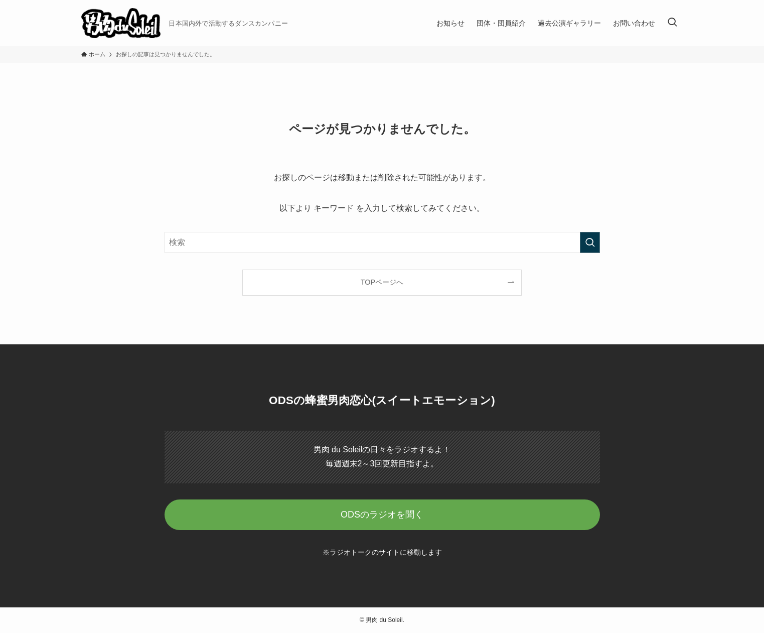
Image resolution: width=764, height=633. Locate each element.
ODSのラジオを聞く (382, 515)
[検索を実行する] (590, 242)
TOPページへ (382, 282)
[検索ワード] (382, 242)
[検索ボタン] (672, 23)
